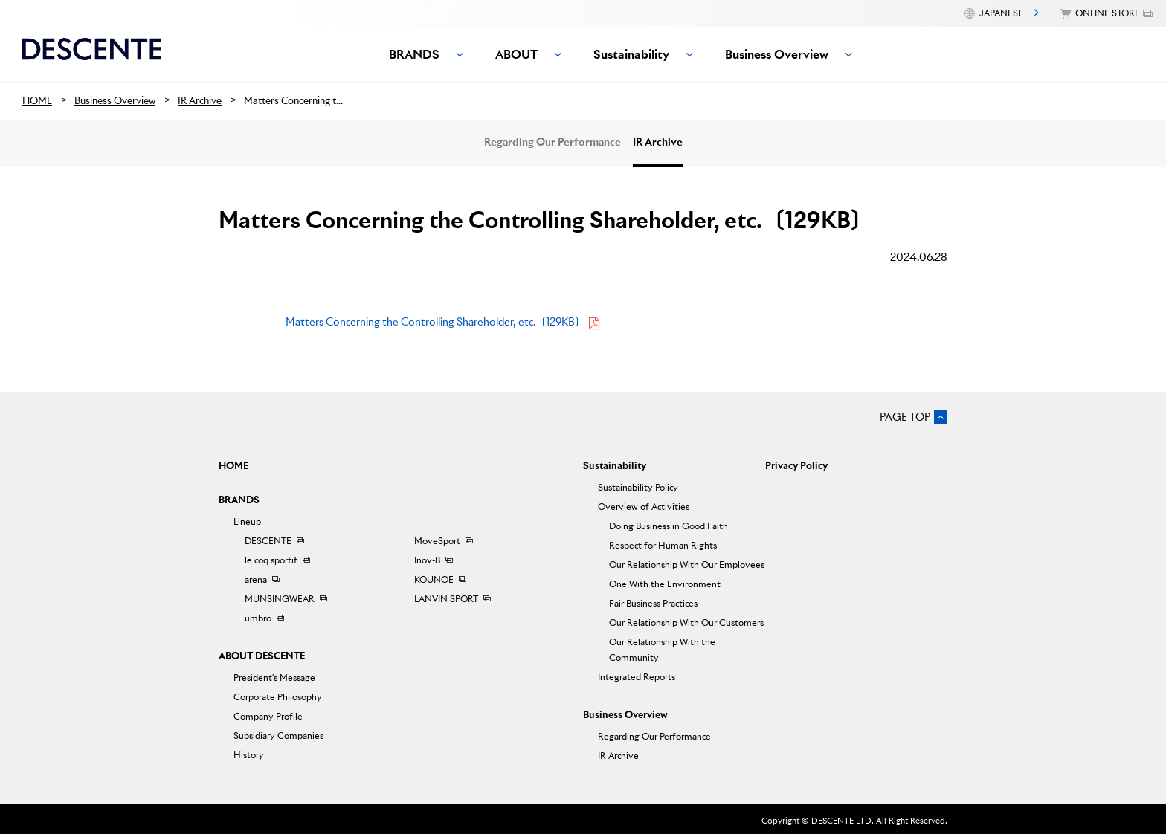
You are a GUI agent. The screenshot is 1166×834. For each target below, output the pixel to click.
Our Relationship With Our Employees (686, 564)
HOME (233, 465)
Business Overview (625, 714)
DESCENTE (268, 540)
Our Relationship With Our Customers (686, 622)
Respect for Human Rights (663, 545)
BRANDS (239, 500)
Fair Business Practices (653, 603)
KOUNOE (434, 579)
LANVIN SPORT (446, 598)
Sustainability (614, 465)
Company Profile (268, 716)
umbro (258, 618)
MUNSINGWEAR (280, 598)
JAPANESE (1001, 13)
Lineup (247, 521)
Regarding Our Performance (552, 142)
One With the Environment (665, 583)
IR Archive (658, 142)
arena (256, 579)
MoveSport (437, 540)
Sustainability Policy (638, 487)
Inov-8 (427, 560)
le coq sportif (271, 560)
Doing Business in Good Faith (668, 525)
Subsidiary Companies (278, 735)
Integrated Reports (636, 676)
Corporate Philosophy (277, 696)
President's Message (274, 677)
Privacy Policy (796, 465)
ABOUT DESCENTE (262, 656)
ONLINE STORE (1107, 13)
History (248, 754)
